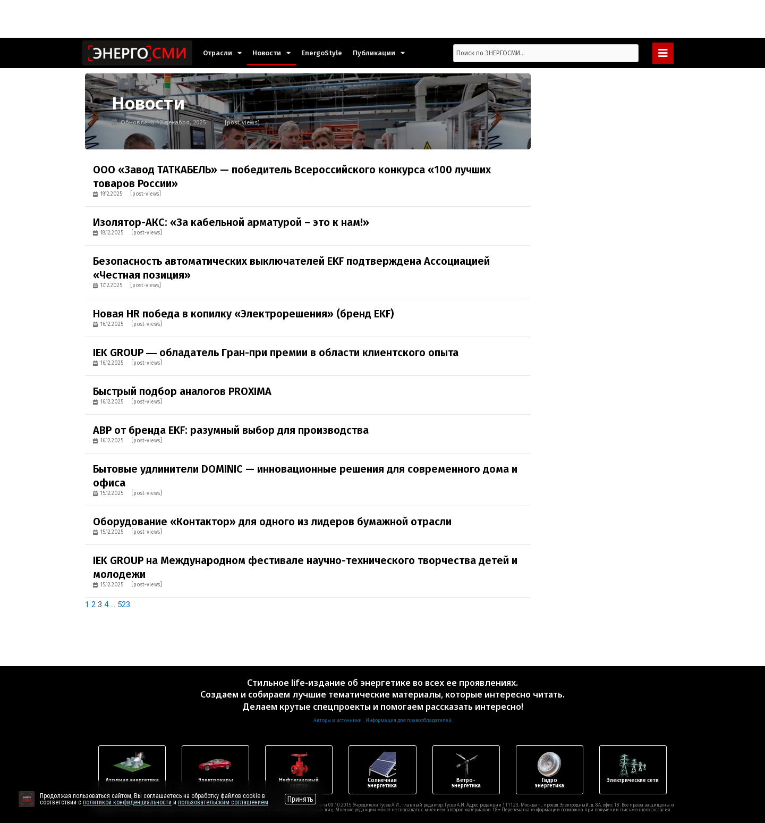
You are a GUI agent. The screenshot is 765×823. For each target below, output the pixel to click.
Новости (271, 53)
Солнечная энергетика (382, 783)
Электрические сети (633, 780)
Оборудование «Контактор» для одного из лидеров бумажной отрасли (272, 521)
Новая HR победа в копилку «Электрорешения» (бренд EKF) (243, 313)
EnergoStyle (321, 53)
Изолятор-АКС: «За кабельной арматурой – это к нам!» (231, 222)
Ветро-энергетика (466, 783)
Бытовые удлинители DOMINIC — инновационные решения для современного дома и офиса (305, 476)
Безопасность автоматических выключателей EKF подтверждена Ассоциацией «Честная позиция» (291, 268)
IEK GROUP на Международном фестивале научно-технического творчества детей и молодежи (305, 567)
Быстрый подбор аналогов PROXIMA (182, 391)
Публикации (379, 53)
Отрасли (222, 53)
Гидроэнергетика (549, 783)
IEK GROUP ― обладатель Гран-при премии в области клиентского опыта (275, 352)
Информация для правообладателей (409, 720)
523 (123, 604)
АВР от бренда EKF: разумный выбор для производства (231, 430)
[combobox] (546, 53)
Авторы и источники (337, 720)
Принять (300, 799)
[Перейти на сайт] (27, 799)
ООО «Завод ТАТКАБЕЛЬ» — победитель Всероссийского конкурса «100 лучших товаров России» (292, 176)
